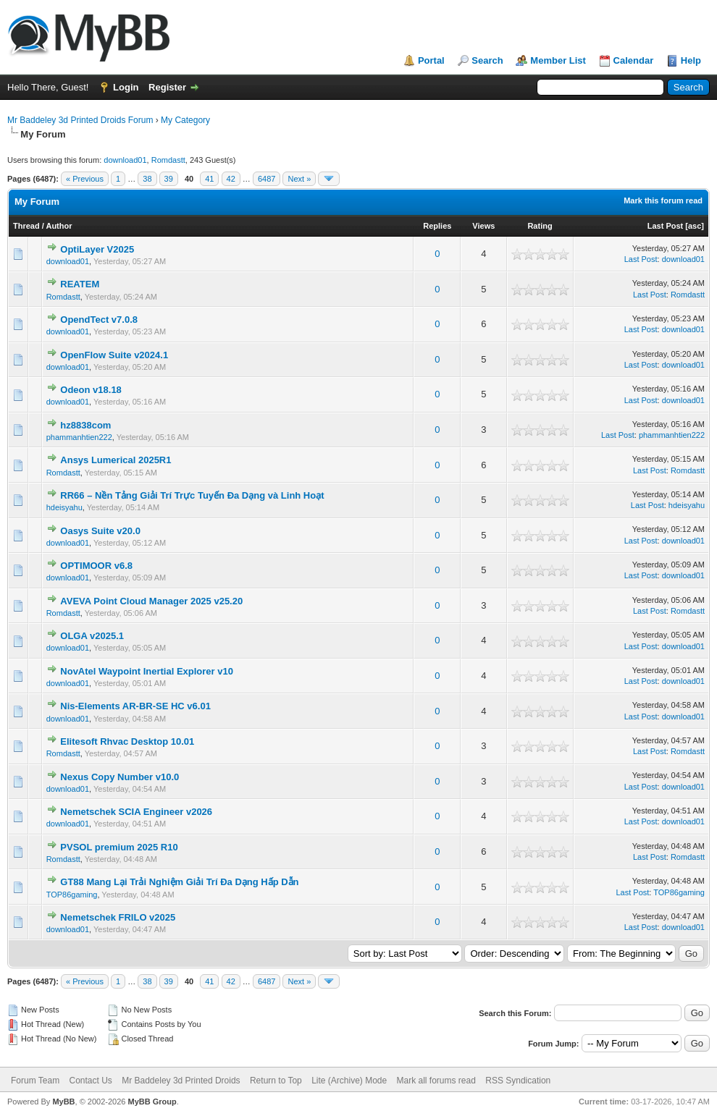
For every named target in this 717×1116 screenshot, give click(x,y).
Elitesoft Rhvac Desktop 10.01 (127, 741)
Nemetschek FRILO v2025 (117, 917)
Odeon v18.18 (91, 389)
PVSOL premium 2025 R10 (118, 847)
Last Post (665, 225)
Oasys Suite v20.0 (100, 530)
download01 (125, 160)
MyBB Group (151, 1101)
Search (487, 60)
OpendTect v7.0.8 (99, 319)
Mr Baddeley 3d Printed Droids (181, 1080)
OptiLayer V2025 (97, 249)
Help (691, 60)
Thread (26, 225)
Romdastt (168, 160)
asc (694, 225)
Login (125, 87)
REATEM (79, 284)
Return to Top (276, 1080)
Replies (437, 225)
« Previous (85, 178)
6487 (266, 178)
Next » (299, 178)
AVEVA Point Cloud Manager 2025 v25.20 (151, 601)
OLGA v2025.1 (92, 635)
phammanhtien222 (79, 437)
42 (231, 178)
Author (59, 225)
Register (167, 87)
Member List (558, 60)
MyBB (63, 1101)
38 (147, 178)
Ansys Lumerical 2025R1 (115, 460)
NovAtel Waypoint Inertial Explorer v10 (146, 671)
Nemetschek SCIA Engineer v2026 (136, 811)
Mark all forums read (436, 1080)
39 (168, 178)
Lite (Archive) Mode (349, 1080)
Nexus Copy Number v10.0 (119, 777)
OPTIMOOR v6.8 (96, 565)
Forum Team (35, 1080)
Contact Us (90, 1080)
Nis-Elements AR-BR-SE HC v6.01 (135, 706)
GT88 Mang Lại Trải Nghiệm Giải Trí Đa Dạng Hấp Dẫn (179, 881)
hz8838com (85, 425)
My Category (185, 120)
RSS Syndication (517, 1080)
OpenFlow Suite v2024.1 (114, 355)
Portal (431, 60)
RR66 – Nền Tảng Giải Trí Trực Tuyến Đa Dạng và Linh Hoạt (192, 495)
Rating (539, 225)
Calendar (633, 60)
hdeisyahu (64, 507)
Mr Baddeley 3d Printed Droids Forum (80, 120)
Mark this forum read (663, 200)
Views (483, 225)
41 (209, 178)
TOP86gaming (72, 894)
